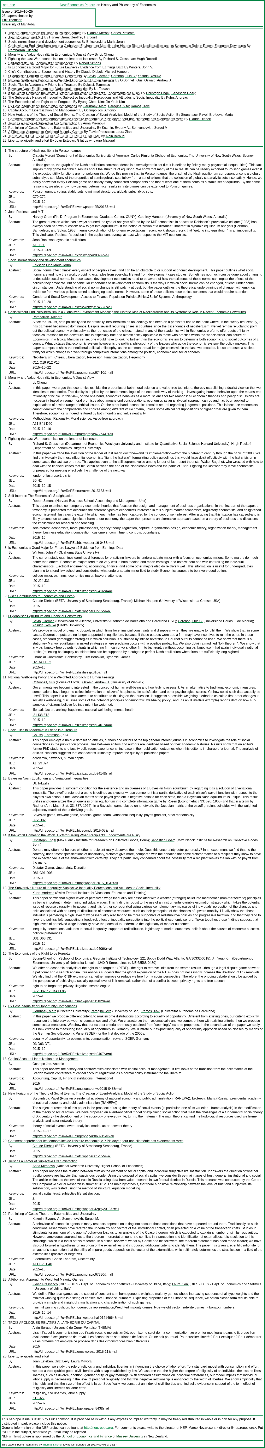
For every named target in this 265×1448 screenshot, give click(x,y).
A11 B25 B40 (42, 1264)
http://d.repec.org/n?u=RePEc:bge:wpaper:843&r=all (71, 1408)
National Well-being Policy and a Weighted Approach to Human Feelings (61, 80)
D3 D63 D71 (42, 1044)
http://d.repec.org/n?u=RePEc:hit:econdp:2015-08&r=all (73, 830)
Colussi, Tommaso (96, 84)
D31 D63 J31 (42, 938)
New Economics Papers (77, 5)
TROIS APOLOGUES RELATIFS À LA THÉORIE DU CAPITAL (54, 136)
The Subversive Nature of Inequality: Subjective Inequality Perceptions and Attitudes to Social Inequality (84, 97)
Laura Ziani (124, 132)
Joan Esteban (65, 140)
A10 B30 (39, 245)
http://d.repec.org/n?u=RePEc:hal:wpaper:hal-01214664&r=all (78, 1317)
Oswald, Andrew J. (158, 80)
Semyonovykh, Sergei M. (150, 127)
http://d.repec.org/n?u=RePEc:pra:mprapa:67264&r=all (73, 434)
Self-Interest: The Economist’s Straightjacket (40, 63)
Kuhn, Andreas (177, 97)
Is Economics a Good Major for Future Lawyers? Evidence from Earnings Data (65, 67)
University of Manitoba (18, 24)
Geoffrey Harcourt (84, 37)
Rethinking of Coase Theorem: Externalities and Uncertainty (52, 127)
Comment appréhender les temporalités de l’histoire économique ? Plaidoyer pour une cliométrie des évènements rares (95, 119)
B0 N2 (37, 480)
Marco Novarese (200, 1427)
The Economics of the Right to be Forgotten (40, 102)
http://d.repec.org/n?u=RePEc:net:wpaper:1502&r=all (71, 1001)
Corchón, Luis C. (123, 76)
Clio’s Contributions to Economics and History (41, 71)
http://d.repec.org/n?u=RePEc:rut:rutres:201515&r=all (72, 491)
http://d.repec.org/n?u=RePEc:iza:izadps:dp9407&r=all (72, 1054)
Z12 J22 (39, 1398)
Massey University (129, 1436)
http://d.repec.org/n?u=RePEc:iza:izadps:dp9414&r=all (72, 773)
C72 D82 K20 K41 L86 (49, 991)
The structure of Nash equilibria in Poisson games (44, 33)
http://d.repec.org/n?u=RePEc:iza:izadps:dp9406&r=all (72, 948)
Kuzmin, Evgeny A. (116, 127)
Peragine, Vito (118, 106)
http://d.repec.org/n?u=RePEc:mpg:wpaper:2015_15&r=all (75, 883)
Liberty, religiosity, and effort (28, 140)
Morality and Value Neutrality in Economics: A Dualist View (51, 54)
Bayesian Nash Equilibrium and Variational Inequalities (48, 89)
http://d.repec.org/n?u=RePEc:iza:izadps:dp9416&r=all (72, 591)
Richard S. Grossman (119, 59)
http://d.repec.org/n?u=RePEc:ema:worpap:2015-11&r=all (75, 1351)
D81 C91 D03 (43, 873)
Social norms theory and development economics (44, 41)
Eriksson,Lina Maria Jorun (105, 41)
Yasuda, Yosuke (149, 76)
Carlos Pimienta (123, 33)
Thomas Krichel (51, 1444)
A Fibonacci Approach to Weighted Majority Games (45, 132)
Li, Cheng (107, 54)
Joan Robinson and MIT (25, 37)
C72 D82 (39, 820)
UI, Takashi (102, 89)
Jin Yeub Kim (115, 102)
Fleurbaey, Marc (94, 106)
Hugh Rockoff (147, 59)
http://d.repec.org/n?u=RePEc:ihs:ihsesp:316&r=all (70, 672)
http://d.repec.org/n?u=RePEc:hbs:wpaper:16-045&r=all (73, 542)
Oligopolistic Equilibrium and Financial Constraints (45, 76)
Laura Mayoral (104, 140)
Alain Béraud (115, 136)
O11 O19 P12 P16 (46, 362)
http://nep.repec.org (98, 1427)
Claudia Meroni (98, 33)
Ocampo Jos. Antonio (100, 110)
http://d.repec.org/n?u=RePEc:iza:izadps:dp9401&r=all (72, 725)
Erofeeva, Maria (221, 114)
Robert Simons (90, 63)
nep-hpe (9, 5)
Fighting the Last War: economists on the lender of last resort (53, 59)
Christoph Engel (158, 93)
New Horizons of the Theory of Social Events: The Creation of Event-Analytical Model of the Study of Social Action (91, 114)
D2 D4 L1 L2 (42, 662)
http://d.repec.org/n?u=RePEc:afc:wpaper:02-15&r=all (72, 611)
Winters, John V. (141, 67)
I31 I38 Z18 (41, 715)
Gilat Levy (84, 140)
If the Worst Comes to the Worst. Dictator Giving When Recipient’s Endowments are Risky (74, 93)
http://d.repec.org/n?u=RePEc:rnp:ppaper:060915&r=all (73, 1136)
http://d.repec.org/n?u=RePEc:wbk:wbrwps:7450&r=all (72, 307)
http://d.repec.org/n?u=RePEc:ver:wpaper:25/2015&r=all (74, 207)
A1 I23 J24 (40, 763)
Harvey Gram (59, 37)
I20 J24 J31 (41, 581)
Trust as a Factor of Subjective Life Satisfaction (42, 123)
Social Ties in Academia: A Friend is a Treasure (42, 84)
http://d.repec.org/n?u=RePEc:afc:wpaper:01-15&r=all (72, 1156)
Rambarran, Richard (23, 50)
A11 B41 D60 (42, 423)
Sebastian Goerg (183, 93)
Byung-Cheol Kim (91, 102)
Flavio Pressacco (101, 132)
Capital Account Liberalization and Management (43, 110)
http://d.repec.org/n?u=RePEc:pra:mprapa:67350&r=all (73, 1274)
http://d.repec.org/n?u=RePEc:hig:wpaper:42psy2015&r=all (76, 1209)
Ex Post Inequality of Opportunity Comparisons (42, 106)
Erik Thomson (12, 20)
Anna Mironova (94, 123)
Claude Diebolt (92, 71)
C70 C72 (39, 196)
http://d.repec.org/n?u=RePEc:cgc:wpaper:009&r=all (71, 255)
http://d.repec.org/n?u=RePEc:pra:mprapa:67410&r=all (73, 372)
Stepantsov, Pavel (194, 114)
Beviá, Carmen (98, 76)
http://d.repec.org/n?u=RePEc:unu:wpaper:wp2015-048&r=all (77, 1088)
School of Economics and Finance (87, 1436)
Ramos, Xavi (140, 106)
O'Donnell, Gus (131, 80)
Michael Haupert (117, 71)
